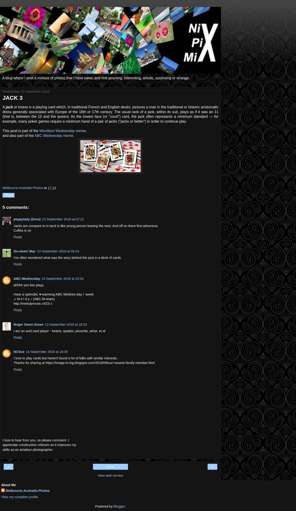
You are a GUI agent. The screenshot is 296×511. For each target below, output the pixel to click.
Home (110, 466)
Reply (18, 237)
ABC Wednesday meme (54, 136)
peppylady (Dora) (27, 219)
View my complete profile (19, 497)
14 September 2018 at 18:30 (47, 352)
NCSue (19, 352)
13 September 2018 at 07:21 (63, 219)
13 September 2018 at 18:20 (66, 324)
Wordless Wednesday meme (62, 131)
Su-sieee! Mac (25, 251)
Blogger (119, 506)
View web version (110, 475)
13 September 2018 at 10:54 (63, 279)
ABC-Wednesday (27, 279)
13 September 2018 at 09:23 (58, 251)
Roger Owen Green (29, 324)
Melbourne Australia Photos (28, 491)
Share (8, 195)
